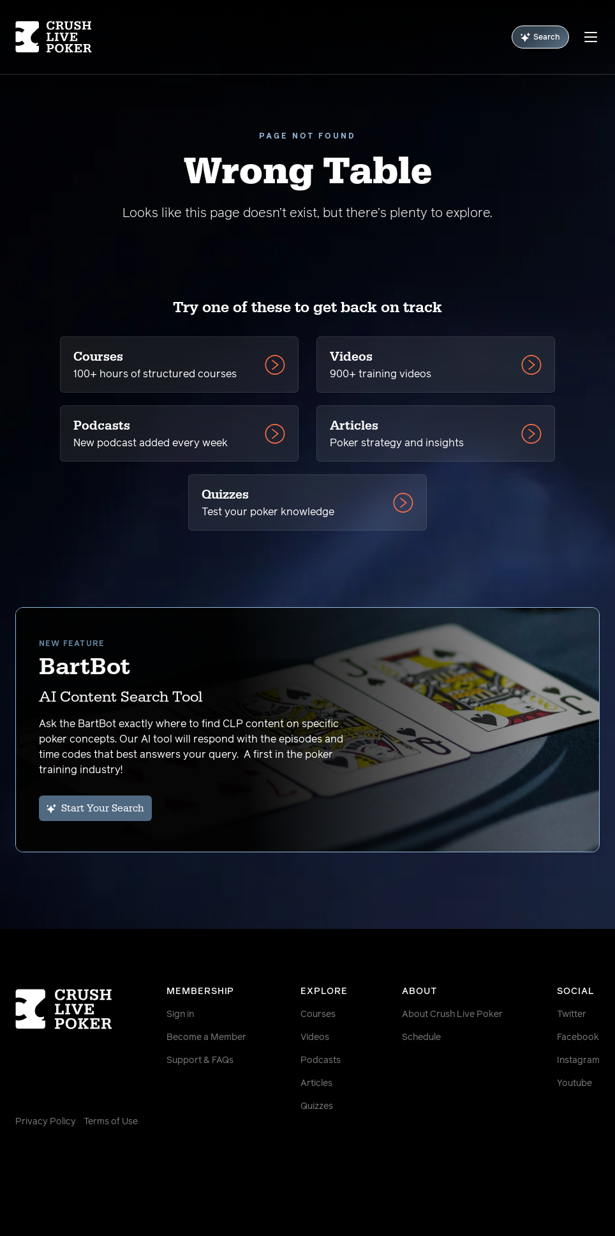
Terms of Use (111, 1121)
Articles (316, 1083)
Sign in (180, 1014)
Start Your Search (95, 808)
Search (540, 37)
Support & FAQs (200, 1060)
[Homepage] (64, 37)
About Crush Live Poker (452, 1014)
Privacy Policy (45, 1121)
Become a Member (206, 1037)
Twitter (571, 1014)
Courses (318, 1014)
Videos (314, 1037)
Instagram (578, 1060)
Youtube (574, 1083)
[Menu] (591, 37)
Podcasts (320, 1060)
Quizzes (316, 1106)
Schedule (421, 1037)
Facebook (578, 1037)
